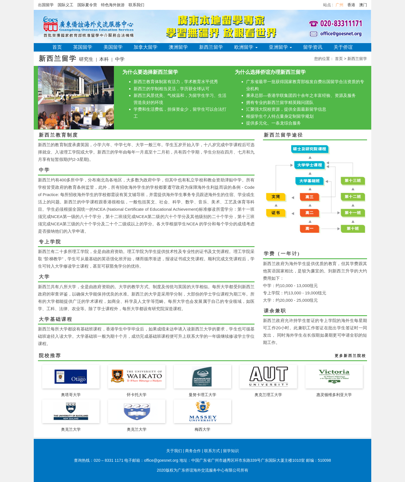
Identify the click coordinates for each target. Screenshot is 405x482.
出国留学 (46, 5)
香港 (351, 5)
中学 (120, 59)
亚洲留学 (280, 47)
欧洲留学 (246, 47)
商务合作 (193, 450)
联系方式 (212, 450)
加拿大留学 (146, 47)
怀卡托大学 (137, 394)
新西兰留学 (211, 47)
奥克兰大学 (71, 429)
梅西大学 (202, 429)
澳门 (363, 5)
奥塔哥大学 (71, 394)
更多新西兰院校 (350, 356)
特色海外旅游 (113, 5)
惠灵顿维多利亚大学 (334, 394)
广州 (339, 5)
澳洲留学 (178, 47)
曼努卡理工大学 (202, 394)
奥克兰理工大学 (268, 394)
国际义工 (65, 5)
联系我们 (136, 5)
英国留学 (82, 47)
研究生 (86, 59)
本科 (104, 59)
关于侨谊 (343, 47)
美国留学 (113, 47)
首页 (57, 47)
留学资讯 (312, 47)
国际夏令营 (87, 5)
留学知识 (231, 450)
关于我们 (174, 450)
